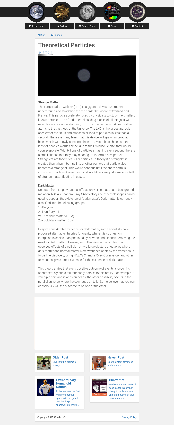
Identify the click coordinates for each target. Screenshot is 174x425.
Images (56, 35)
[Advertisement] (87, 323)
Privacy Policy (129, 417)
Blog (41, 35)
